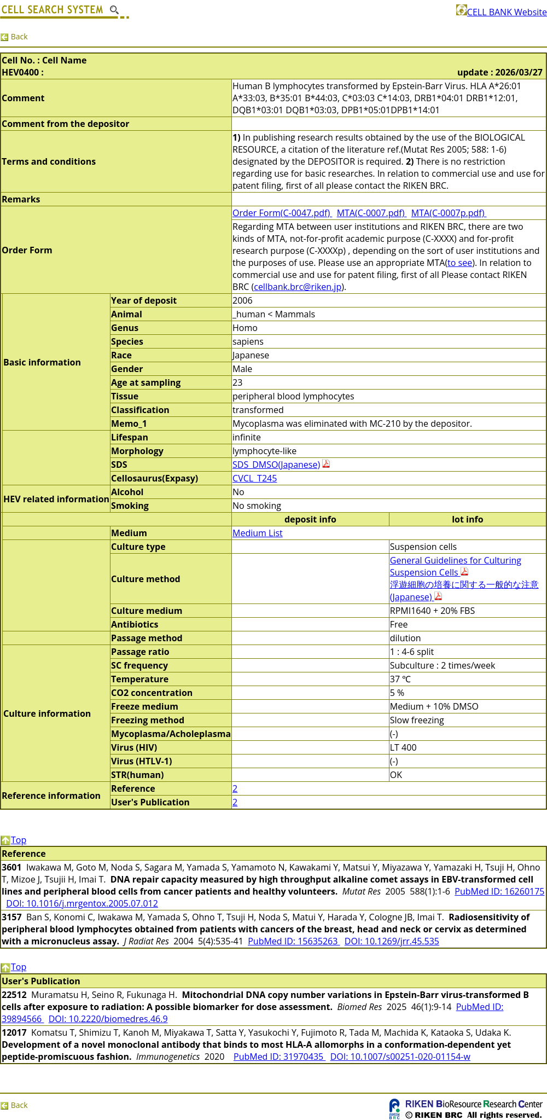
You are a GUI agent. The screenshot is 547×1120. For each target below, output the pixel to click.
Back (14, 36)
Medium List (257, 533)
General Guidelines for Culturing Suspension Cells (455, 566)
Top (13, 840)
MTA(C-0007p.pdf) (449, 213)
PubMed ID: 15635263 (294, 941)
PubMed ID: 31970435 (279, 1057)
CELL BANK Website (501, 12)
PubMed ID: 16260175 (499, 891)
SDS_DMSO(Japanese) (276, 465)
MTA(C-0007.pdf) (372, 213)
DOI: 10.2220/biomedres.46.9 (108, 1019)
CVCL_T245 (254, 478)
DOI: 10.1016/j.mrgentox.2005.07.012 (82, 903)
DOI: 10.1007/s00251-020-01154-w (400, 1057)
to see (459, 263)
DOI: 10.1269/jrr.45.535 (392, 941)
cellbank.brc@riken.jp (297, 287)
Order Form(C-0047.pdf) (282, 213)
